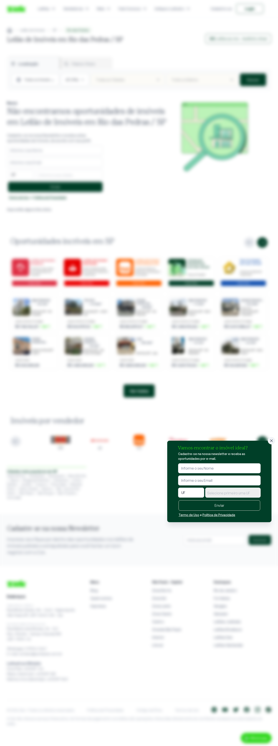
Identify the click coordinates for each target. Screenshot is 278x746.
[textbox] (232, 493)
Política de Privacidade (218, 515)
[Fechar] (271, 440)
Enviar (219, 505)
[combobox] (233, 493)
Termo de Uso (189, 515)
